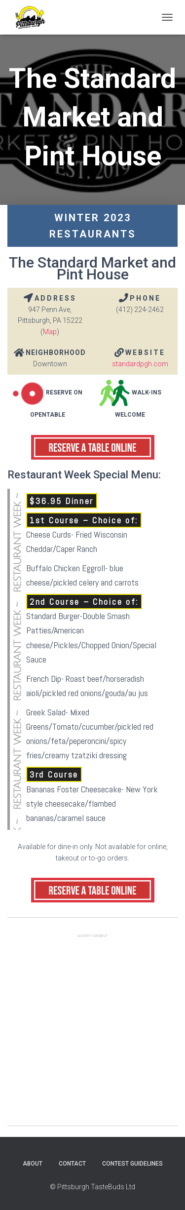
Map (50, 332)
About (32, 1163)
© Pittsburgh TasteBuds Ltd (92, 1187)
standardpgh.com (140, 364)
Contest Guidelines (132, 1163)
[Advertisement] (92, 1033)
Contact (72, 1163)
